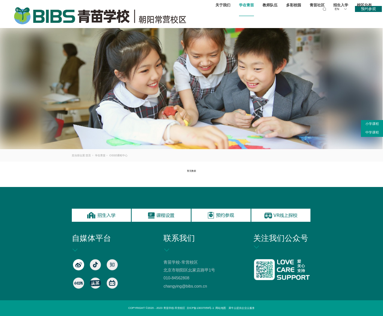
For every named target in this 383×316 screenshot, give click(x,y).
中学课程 (372, 132)
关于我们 (224, 17)
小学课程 (372, 124)
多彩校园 (295, 17)
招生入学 (341, 17)
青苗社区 (318, 17)
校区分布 (365, 17)
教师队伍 (271, 17)
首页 (88, 155)
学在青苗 (247, 17)
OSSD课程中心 (118, 155)
